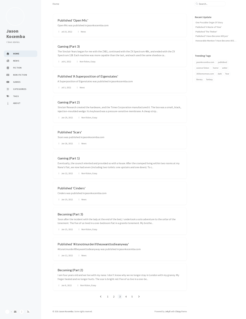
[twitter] (21, 312)
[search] (211, 3)
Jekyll (168, 311)
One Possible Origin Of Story (209, 22)
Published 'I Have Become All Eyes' (212, 36)
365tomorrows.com (205, 73)
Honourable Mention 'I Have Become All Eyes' (217, 40)
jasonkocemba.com (205, 62)
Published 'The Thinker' (206, 31)
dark (220, 73)
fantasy (209, 79)
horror (215, 68)
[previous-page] (101, 296)
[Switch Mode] (7, 312)
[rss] (28, 312)
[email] (15, 312)
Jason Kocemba (15, 33)
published (222, 62)
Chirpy (178, 311)
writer (224, 68)
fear (227, 73)
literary (199, 79)
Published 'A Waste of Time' (208, 27)
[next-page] (139, 296)
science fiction (202, 68)
